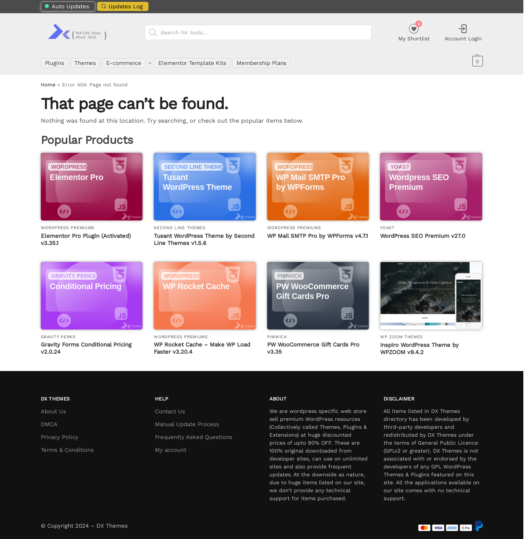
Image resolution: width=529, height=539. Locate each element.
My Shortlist (414, 32)
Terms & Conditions (67, 445)
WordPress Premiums (68, 223)
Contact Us (170, 406)
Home (48, 80)
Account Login (463, 32)
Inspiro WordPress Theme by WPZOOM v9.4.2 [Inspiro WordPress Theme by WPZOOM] (419, 344)
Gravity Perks (58, 332)
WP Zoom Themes (401, 332)
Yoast (387, 223)
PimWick (277, 332)
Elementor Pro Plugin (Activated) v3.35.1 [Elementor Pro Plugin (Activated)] (86, 235)
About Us (53, 406)
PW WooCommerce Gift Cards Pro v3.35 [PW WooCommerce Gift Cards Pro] (313, 344)
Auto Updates (67, 6)
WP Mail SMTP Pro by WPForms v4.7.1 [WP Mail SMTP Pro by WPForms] (317, 231)
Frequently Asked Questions (193, 432)
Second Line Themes (180, 223)
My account (170, 445)
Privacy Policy (59, 432)
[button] (476, 61)
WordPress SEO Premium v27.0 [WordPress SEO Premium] (422, 231)
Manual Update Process (187, 419)
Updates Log (121, 6)
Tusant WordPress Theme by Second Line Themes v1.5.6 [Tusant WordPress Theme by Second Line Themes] (204, 235)
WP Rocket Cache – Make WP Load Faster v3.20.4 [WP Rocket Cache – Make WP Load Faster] (202, 344)
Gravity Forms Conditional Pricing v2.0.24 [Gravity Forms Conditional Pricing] (86, 344)
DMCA (49, 419)
